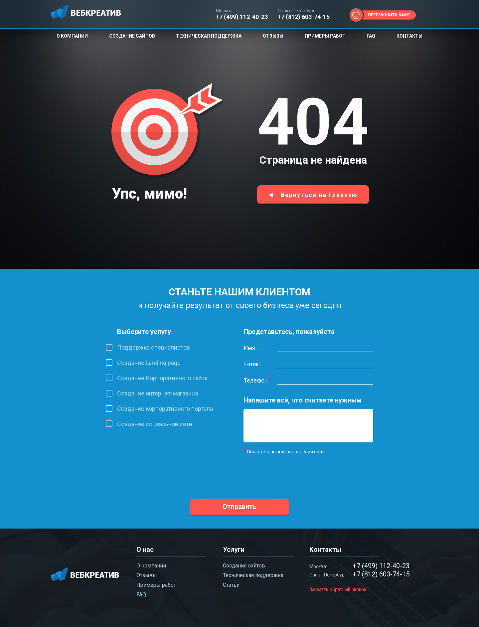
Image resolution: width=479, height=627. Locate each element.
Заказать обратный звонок (337, 589)
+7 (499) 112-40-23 (242, 17)
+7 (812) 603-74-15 (304, 17)
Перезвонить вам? (389, 15)
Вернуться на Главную (319, 194)
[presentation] (294, 472)
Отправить (239, 507)
